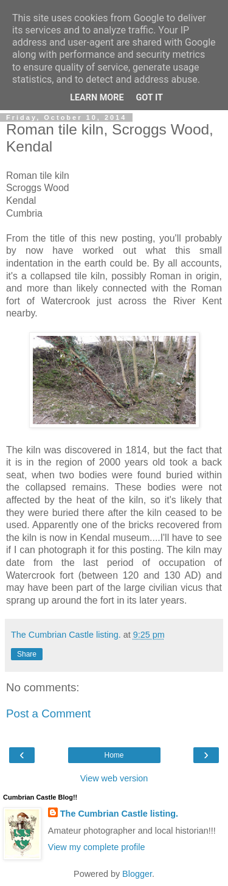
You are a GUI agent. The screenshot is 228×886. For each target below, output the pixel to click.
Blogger (137, 874)
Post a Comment (48, 713)
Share (26, 654)
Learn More (96, 97)
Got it (149, 97)
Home (113, 755)
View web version (114, 778)
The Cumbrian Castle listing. (119, 813)
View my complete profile (96, 847)
